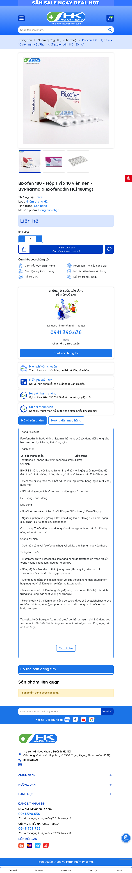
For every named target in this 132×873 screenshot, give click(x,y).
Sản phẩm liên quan (39, 682)
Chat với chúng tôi (66, 353)
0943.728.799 (29, 828)
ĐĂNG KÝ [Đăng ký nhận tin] (107, 711)
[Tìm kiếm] (110, 30)
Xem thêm (66, 648)
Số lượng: (23, 232)
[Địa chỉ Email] (66, 711)
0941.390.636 (29, 813)
